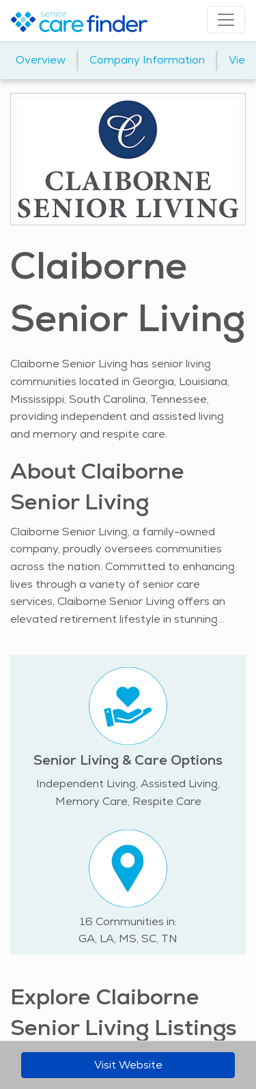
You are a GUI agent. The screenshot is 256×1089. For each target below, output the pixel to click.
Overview (41, 60)
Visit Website (128, 1065)
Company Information (147, 60)
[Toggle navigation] (226, 19)
